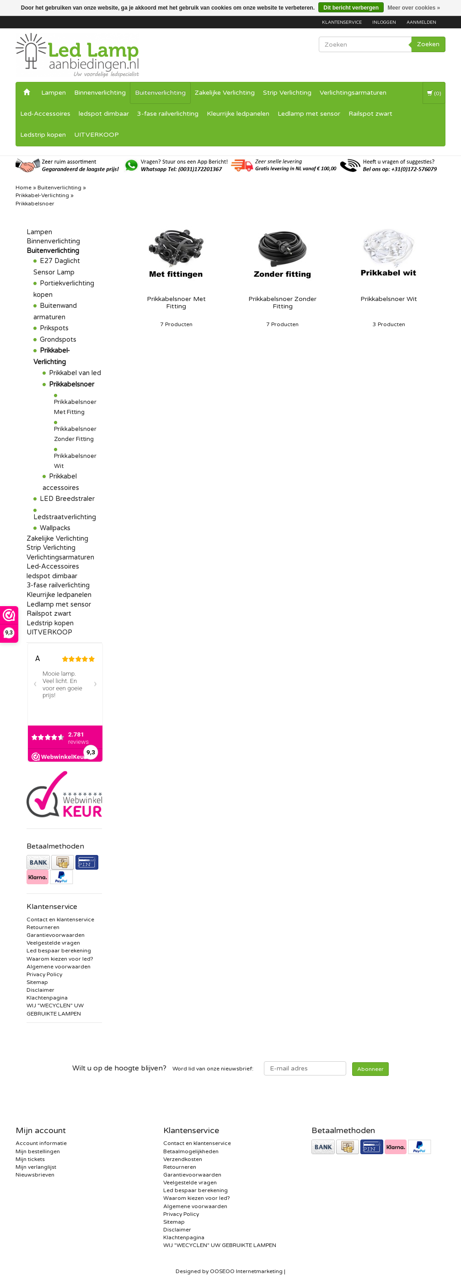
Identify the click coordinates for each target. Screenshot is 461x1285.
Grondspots (58, 340)
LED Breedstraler (67, 499)
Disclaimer (40, 990)
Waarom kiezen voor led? (60, 959)
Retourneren (43, 927)
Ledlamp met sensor (309, 114)
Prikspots (54, 328)
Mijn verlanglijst (36, 1167)
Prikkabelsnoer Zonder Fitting (282, 303)
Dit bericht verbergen (351, 8)
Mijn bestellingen (38, 1151)
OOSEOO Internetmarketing (246, 1271)
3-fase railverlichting (167, 114)
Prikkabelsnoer (71, 384)
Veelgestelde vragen (53, 943)
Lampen (53, 93)
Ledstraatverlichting (64, 517)
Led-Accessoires (45, 114)
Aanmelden (421, 22)
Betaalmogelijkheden (191, 1151)
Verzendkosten (182, 1159)
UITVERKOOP (96, 135)
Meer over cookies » (413, 8)
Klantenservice (342, 22)
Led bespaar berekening (59, 950)
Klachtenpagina (47, 998)
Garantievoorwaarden (56, 935)
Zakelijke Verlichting (225, 93)
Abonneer (370, 1069)
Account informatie (41, 1143)
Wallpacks (55, 528)
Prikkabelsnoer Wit (388, 299)
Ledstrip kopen (43, 135)
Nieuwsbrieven (35, 1175)
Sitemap (37, 982)
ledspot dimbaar (104, 114)
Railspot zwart (370, 114)
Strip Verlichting (287, 93)
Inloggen (384, 22)
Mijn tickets (30, 1159)
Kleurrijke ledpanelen (238, 114)
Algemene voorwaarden (59, 966)
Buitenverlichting (160, 93)
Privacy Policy (44, 974)
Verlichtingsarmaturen (353, 93)
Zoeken (428, 44)
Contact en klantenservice (60, 919)
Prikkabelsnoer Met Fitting (176, 303)
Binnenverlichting (100, 93)
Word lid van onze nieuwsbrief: (162, 1068)
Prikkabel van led (75, 373)
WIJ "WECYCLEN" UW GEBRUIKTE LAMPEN (219, 1245)
